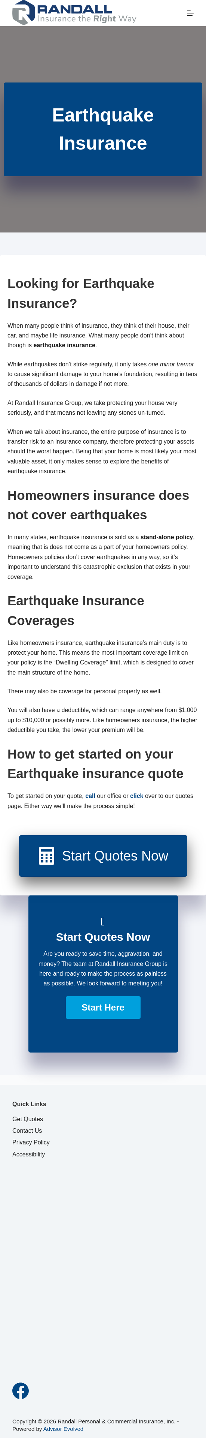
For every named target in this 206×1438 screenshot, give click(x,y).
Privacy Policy (31, 1142)
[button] (103, 1007)
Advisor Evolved (63, 1429)
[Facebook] (20, 1391)
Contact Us (27, 1131)
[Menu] (190, 13)
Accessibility (28, 1154)
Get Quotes (27, 1119)
